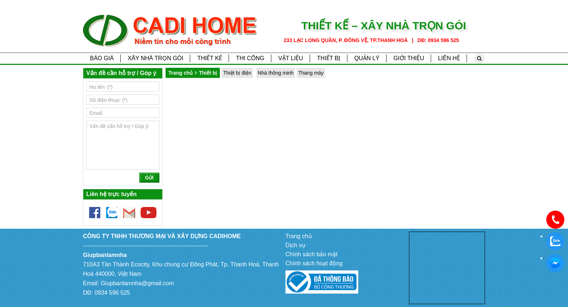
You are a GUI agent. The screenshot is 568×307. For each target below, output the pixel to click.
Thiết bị (328, 58)
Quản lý (367, 58)
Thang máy (310, 73)
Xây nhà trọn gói (155, 58)
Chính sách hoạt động (314, 263)
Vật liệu (290, 58)
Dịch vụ (295, 245)
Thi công (250, 58)
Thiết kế (209, 58)
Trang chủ (180, 73)
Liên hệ (449, 58)
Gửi (149, 178)
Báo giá (102, 58)
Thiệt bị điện (237, 73)
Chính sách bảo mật (311, 254)
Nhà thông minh (276, 73)
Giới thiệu (408, 58)
